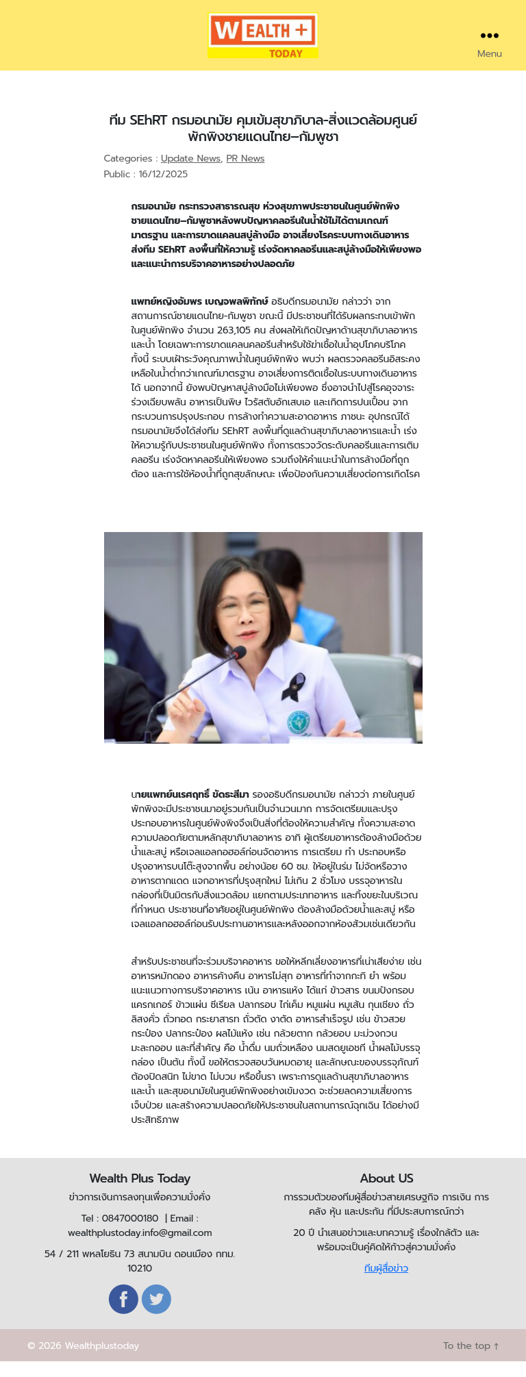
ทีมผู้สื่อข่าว (386, 1284)
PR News (245, 174)
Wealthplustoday (101, 1361)
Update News (191, 174)
